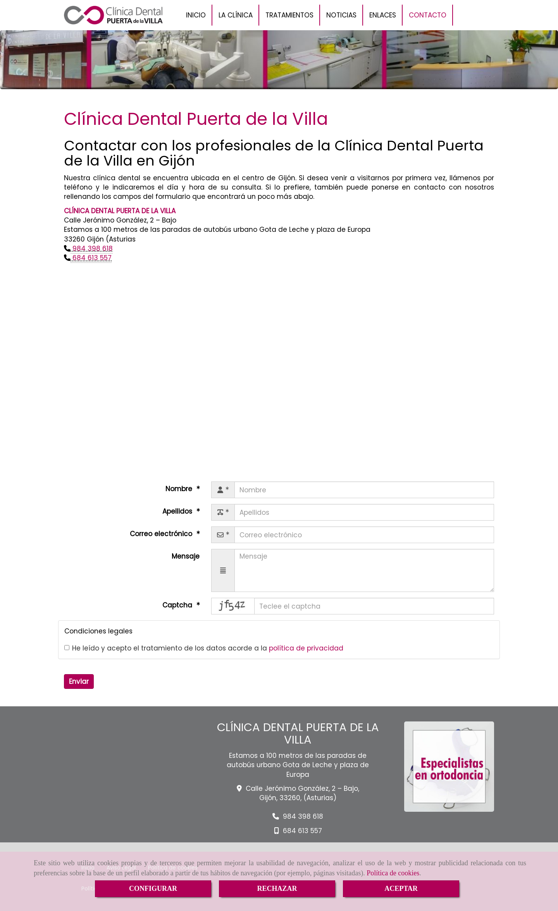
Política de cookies (393, 873)
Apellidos (178, 511)
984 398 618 (92, 248)
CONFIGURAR (153, 888)
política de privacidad (306, 648)
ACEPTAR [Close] (401, 888)
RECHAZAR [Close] (277, 888)
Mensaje (186, 556)
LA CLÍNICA (236, 15)
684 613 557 (91, 257)
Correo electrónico (162, 533)
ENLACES (382, 15)
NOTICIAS (341, 15)
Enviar (79, 681)
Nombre (179, 488)
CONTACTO (427, 15)
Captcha (178, 605)
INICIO (196, 15)
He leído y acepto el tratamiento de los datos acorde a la (203, 648)
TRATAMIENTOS (289, 15)
